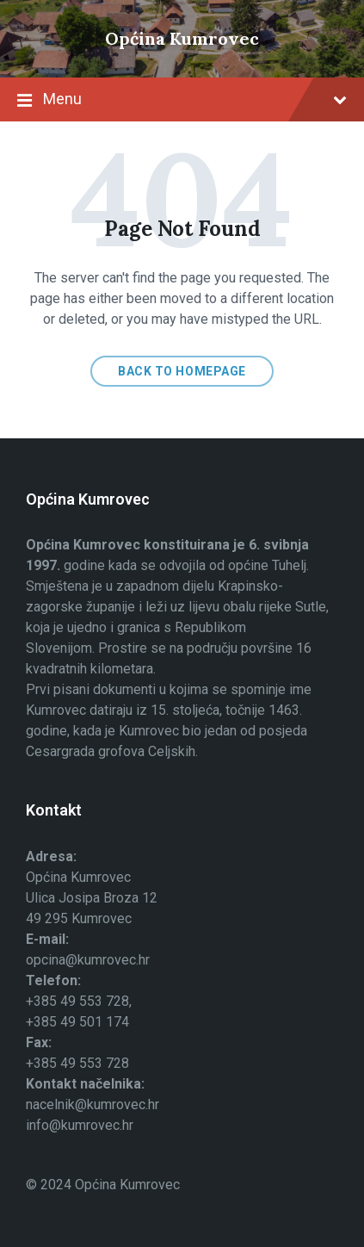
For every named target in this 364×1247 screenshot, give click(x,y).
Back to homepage (182, 371)
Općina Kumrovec (182, 38)
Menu (182, 101)
